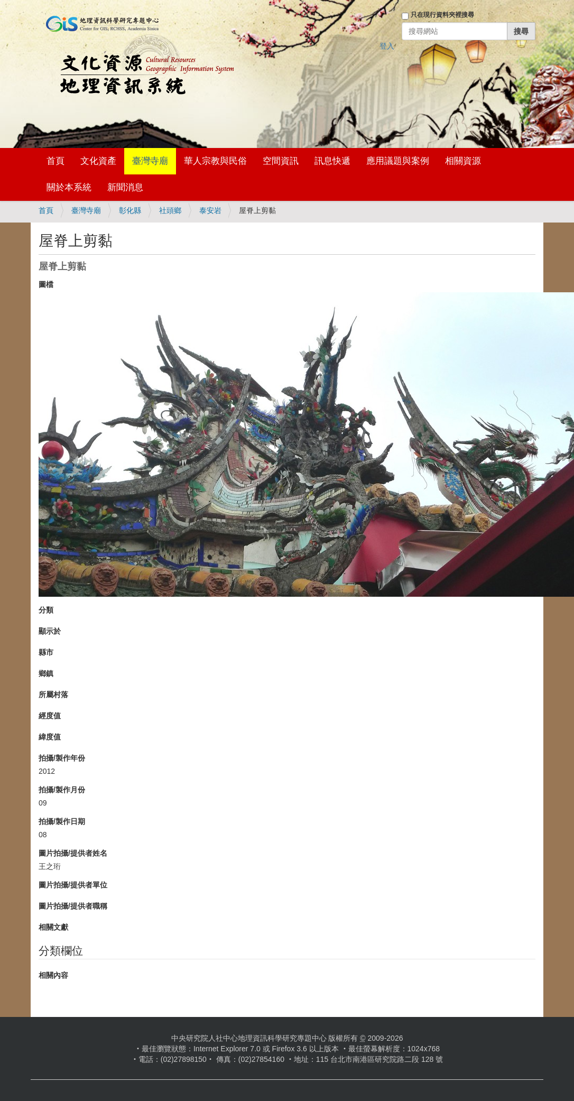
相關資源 (463, 161)
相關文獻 (53, 927)
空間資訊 (281, 161)
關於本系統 (69, 187)
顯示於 (50, 631)
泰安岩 (210, 210)
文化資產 (98, 161)
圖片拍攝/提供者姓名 (73, 853)
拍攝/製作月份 (62, 789)
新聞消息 (125, 187)
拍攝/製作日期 (62, 821)
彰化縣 (130, 210)
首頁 (55, 161)
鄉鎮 (46, 673)
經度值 (50, 715)
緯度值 (50, 737)
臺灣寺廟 (150, 161)
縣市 (46, 652)
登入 (386, 46)
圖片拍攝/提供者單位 (73, 885)
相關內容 (53, 975)
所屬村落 (53, 694)
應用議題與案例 (397, 161)
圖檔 (46, 284)
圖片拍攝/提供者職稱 (73, 906)
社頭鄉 (170, 210)
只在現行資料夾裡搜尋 (442, 14)
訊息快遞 (332, 161)
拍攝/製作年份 (62, 758)
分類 (46, 610)
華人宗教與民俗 (215, 161)
